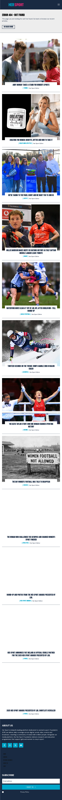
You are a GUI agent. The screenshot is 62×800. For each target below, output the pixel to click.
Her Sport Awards (25, 601)
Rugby (25, 256)
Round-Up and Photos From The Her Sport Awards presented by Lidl (31, 596)
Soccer (25, 485)
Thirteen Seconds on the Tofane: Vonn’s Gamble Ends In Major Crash (31, 367)
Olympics (25, 372)
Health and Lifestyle (25, 143)
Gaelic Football (25, 314)
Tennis (25, 88)
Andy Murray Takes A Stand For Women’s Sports (31, 85)
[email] (31, 781)
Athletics (25, 543)
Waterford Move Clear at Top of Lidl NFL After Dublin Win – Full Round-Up (31, 309)
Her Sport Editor (34, 88)
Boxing (25, 430)
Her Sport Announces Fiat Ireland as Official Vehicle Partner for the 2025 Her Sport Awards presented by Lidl (31, 654)
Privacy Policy (24, 792)
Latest (25, 198)
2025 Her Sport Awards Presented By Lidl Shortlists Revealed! (31, 710)
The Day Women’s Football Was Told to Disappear (31, 482)
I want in (31, 787)
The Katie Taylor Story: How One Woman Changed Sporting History (31, 425)
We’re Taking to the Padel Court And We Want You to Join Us (31, 195)
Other (25, 659)
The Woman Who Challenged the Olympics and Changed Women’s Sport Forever (31, 538)
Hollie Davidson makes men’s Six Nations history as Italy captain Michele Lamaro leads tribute (31, 251)
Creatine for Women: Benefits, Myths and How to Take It (31, 140)
